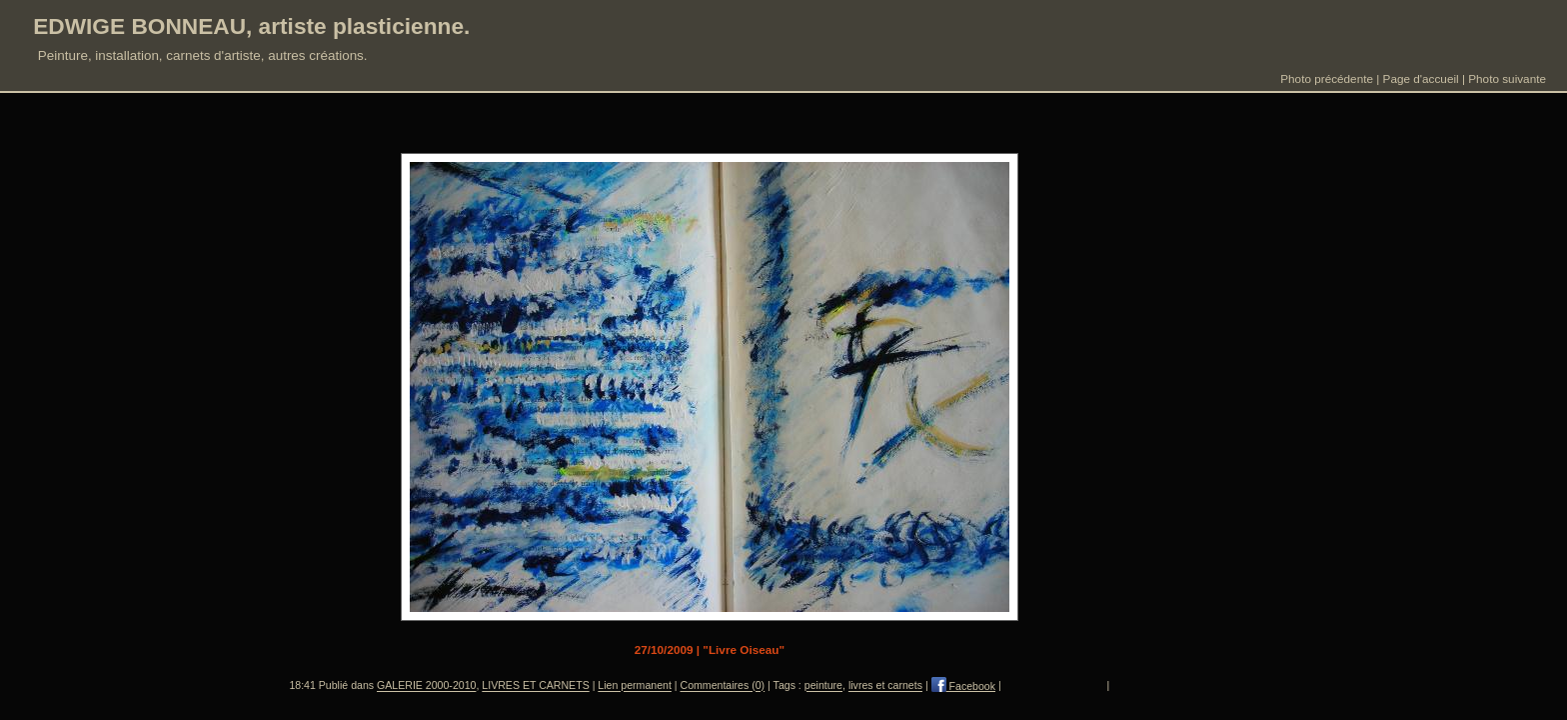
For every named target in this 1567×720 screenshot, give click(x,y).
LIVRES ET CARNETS (535, 686)
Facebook (963, 686)
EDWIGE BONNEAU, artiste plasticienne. (251, 26)
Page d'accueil (1421, 78)
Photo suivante (1507, 78)
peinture (823, 686)
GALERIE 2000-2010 (426, 686)
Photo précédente (1326, 78)
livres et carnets (885, 686)
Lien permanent (635, 686)
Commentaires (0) (723, 686)
